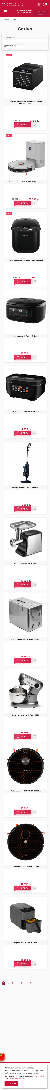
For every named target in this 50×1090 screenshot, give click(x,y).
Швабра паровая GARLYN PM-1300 (26, 487)
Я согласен (11, 1083)
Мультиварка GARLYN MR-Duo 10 (25, 336)
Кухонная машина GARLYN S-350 (25, 715)
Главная (6, 19)
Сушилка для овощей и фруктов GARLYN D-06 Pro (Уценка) (26, 102)
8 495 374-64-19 (15, 4)
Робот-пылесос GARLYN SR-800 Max (26, 791)
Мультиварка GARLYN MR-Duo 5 (25, 412)
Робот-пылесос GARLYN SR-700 (26, 867)
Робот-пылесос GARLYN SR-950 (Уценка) (26, 182)
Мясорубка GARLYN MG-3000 (26, 563)
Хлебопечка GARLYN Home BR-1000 (26, 639)
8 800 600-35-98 (15, 6)
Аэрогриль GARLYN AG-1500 (25, 942)
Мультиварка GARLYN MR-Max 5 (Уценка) (26, 260)
